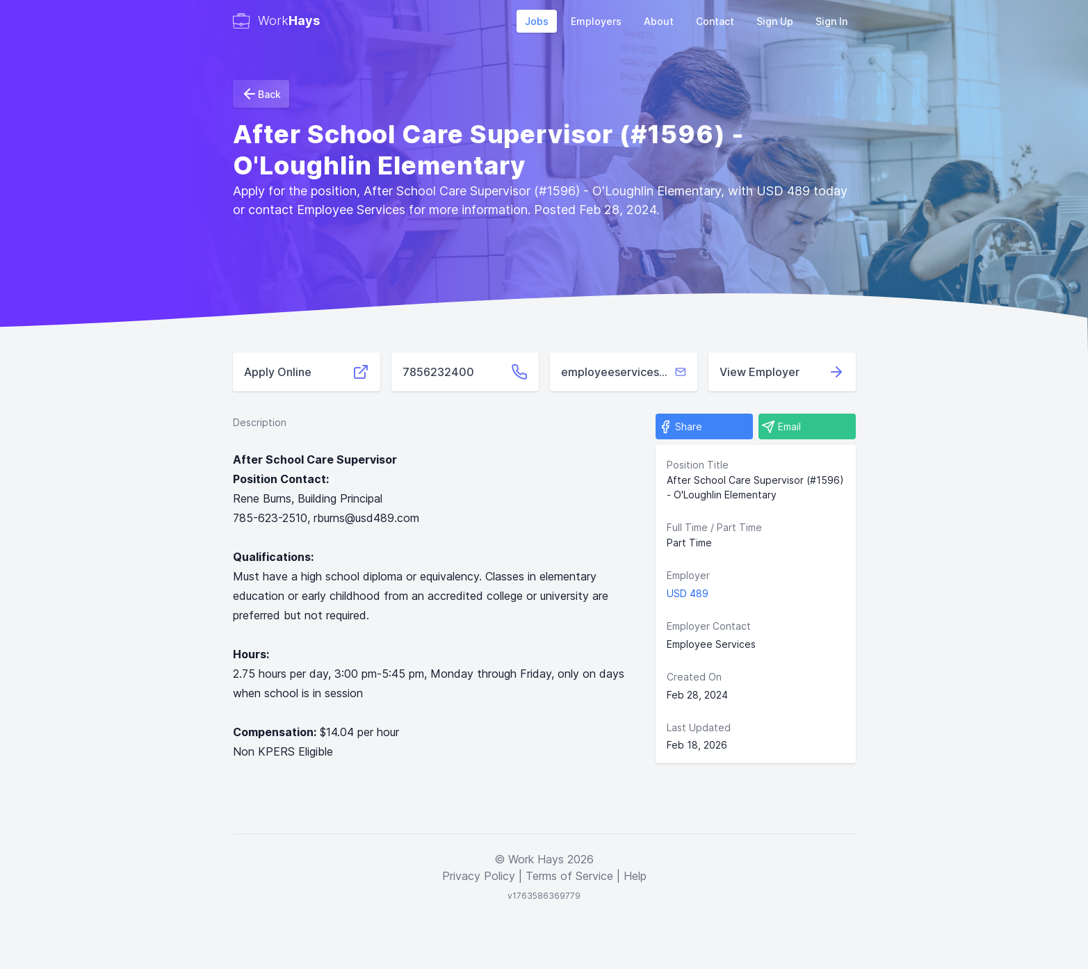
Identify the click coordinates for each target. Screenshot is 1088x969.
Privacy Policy (478, 876)
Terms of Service (569, 876)
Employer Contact (709, 626)
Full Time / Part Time (714, 527)
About (659, 21)
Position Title (698, 465)
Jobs (537, 21)
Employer (688, 575)
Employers (596, 21)
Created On (694, 677)
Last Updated (699, 727)
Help (635, 876)
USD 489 (687, 593)
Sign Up (774, 21)
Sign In (831, 21)
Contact (715, 21)
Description (259, 422)
